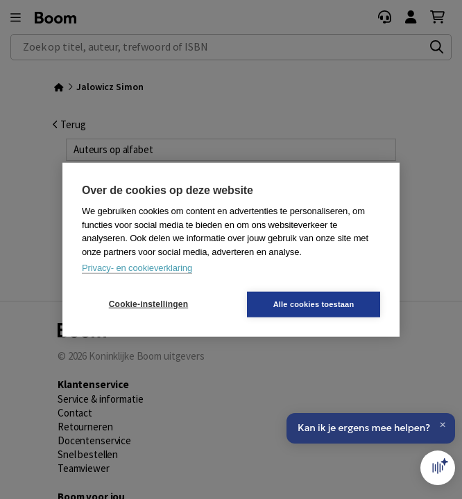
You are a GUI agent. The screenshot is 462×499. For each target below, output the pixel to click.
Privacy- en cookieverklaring (137, 268)
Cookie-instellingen (148, 304)
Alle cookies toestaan (313, 303)
